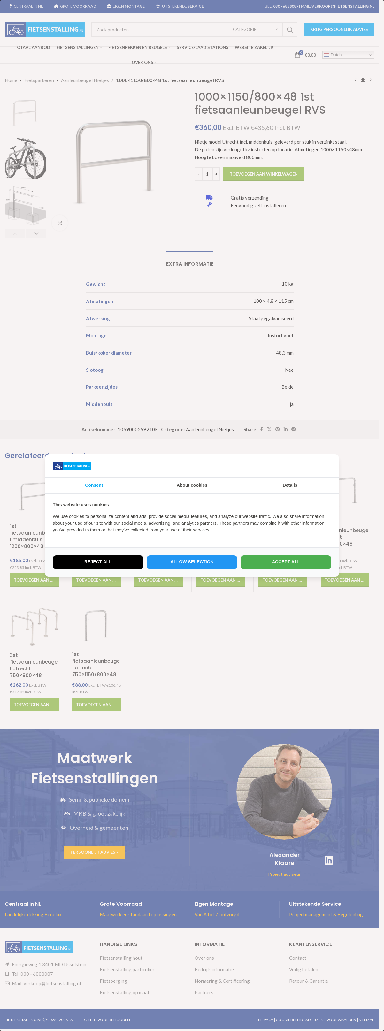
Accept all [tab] (286, 561)
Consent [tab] (94, 485)
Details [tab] (290, 485)
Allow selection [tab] (191, 561)
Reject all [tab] (98, 561)
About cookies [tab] (192, 485)
